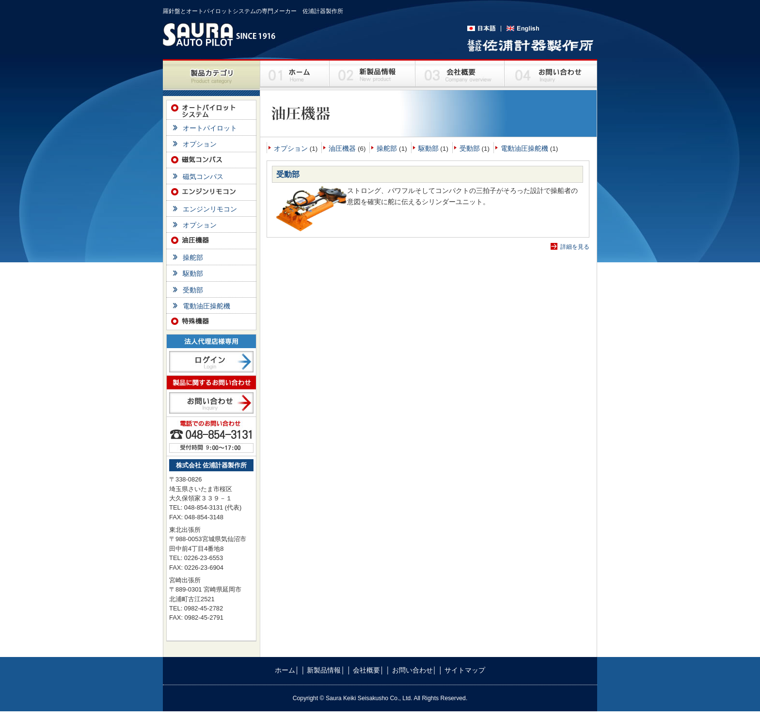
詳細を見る (574, 246)
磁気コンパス (203, 176)
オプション (291, 148)
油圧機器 (342, 148)
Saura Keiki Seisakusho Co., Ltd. (370, 698)
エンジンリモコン (210, 209)
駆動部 (428, 148)
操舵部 (387, 148)
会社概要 (366, 670)
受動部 (469, 148)
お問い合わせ (412, 670)
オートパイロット (210, 128)
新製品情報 (324, 670)
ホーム (285, 670)
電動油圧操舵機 (524, 148)
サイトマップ (464, 670)
